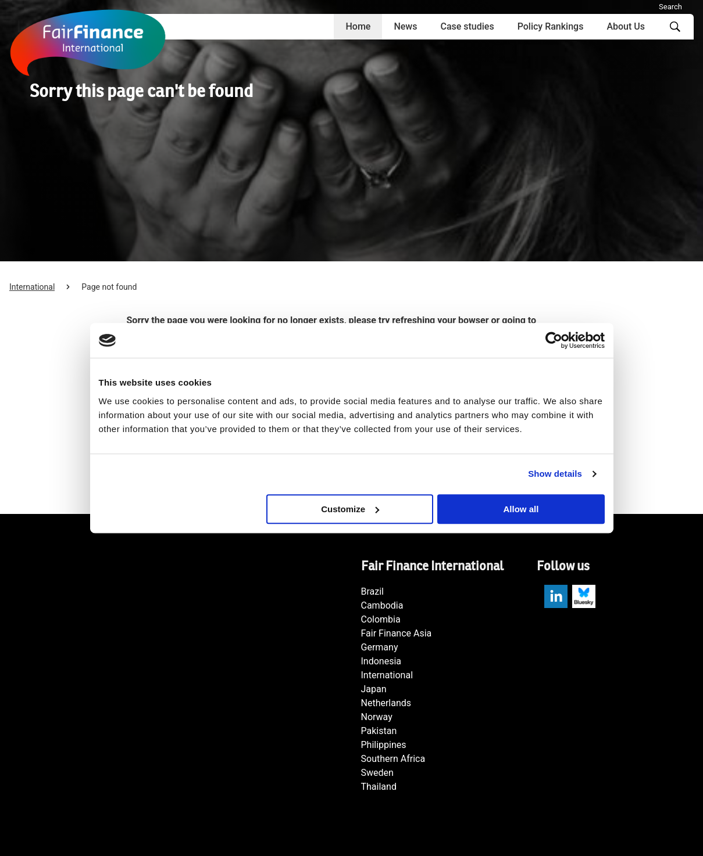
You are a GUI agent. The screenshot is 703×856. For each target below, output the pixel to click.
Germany (379, 647)
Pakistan (379, 730)
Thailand (379, 786)
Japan (374, 689)
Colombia (381, 619)
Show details (555, 474)
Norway (376, 716)
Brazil (372, 591)
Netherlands (386, 702)
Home (357, 26)
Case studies (467, 26)
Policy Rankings (551, 26)
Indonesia (381, 661)
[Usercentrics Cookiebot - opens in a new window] (554, 340)
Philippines (383, 744)
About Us (625, 26)
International (32, 287)
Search (670, 6)
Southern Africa (393, 758)
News (405, 26)
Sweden (377, 772)
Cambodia (382, 605)
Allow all (521, 509)
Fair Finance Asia (396, 633)
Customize (350, 509)
